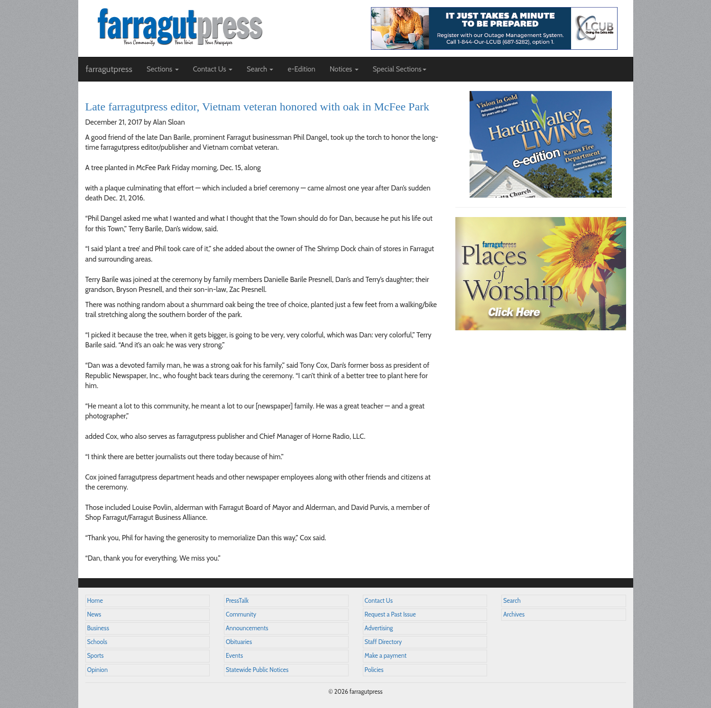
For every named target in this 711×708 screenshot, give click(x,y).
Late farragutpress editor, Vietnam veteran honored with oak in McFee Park (257, 106)
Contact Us (379, 600)
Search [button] (260, 69)
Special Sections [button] (399, 69)
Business (98, 628)
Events (234, 655)
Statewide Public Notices (257, 669)
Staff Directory (383, 641)
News (94, 614)
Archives (514, 614)
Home (95, 600)
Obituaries (239, 641)
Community (241, 614)
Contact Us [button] (212, 69)
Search (512, 600)
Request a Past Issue (390, 614)
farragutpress (109, 69)
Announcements (247, 628)
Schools (97, 641)
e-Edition (301, 69)
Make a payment (386, 655)
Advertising (379, 628)
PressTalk (237, 600)
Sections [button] (163, 69)
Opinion (97, 669)
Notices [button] (344, 69)
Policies (374, 669)
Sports (95, 655)
